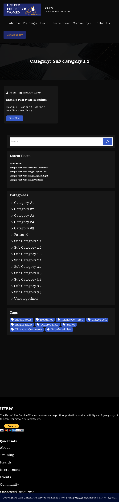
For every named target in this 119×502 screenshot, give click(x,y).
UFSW (49, 7)
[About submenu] (19, 23)
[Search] (107, 141)
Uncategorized (26, 298)
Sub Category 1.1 (27, 241)
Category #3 (24, 215)
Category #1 (24, 203)
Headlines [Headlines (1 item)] (46, 319)
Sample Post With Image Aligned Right (29, 176)
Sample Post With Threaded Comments (29, 168)
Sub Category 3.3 (27, 292)
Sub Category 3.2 (27, 286)
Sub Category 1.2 (27, 247)
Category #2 (24, 209)
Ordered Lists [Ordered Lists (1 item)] (49, 324)
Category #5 (24, 228)
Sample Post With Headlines (26, 99)
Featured (21, 235)
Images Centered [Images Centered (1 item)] (72, 319)
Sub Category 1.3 (27, 254)
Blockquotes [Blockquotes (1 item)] (23, 319)
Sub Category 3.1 (27, 279)
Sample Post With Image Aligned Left (28, 172)
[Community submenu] (90, 23)
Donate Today (15, 35)
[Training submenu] (36, 23)
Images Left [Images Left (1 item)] (99, 319)
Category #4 (24, 222)
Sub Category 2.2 (27, 267)
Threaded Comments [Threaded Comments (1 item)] (28, 329)
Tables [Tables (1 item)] (71, 324)
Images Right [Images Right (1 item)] (23, 324)
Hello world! (16, 164)
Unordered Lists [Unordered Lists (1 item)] (61, 329)
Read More (14, 118)
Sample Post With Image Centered (26, 180)
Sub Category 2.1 (27, 260)
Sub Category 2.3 (27, 273)
